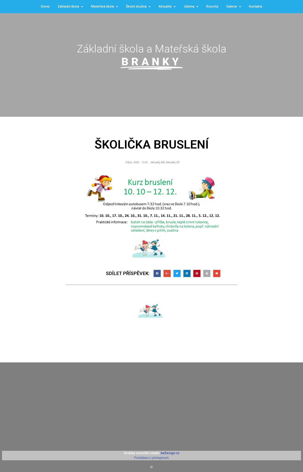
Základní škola (70, 6)
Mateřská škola (104, 6)
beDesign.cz (170, 453)
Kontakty (255, 6)
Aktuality (167, 6)
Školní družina (138, 6)
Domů (45, 6)
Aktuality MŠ (158, 162)
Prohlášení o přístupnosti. (151, 458)
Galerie (233, 6)
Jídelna (191, 6)
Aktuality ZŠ (172, 162)
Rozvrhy (212, 6)
